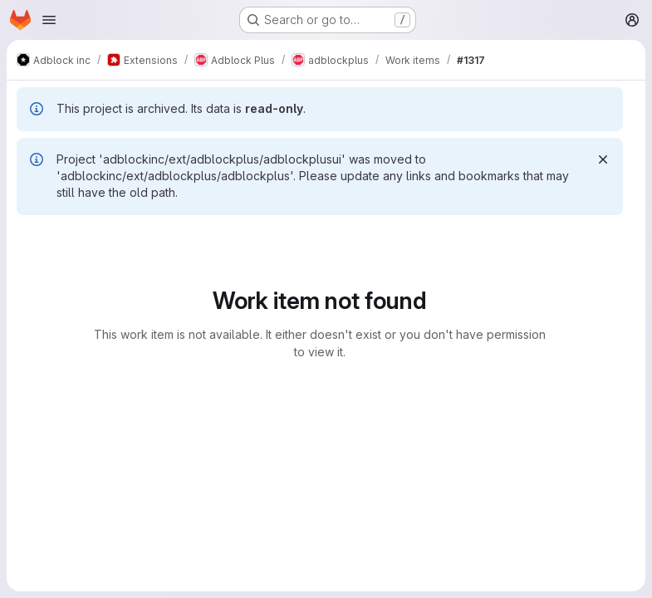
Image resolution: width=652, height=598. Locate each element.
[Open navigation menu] (49, 20)
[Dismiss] (603, 159)
